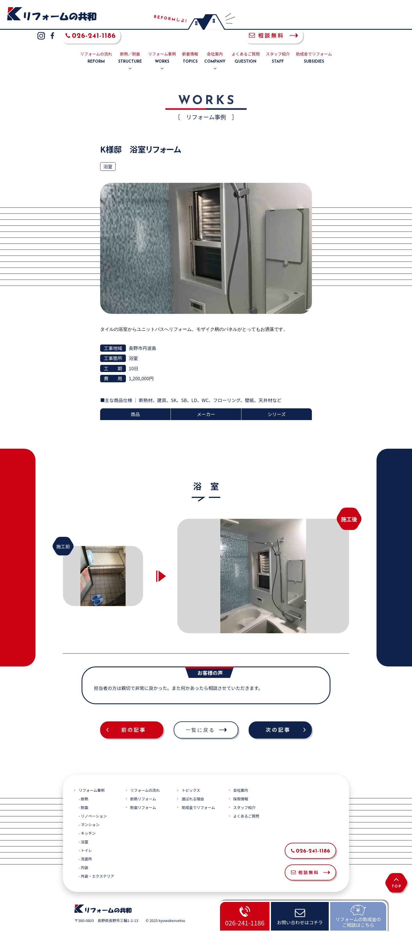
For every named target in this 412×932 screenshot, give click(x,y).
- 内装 (83, 854)
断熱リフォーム (143, 785)
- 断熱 (83, 785)
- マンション (89, 811)
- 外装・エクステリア (96, 862)
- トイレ (85, 837)
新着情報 (190, 44)
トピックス (191, 776)
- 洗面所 (85, 845)
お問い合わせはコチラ (300, 922)
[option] (263, 562)
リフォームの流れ (96, 44)
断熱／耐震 (130, 44)
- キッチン (87, 819)
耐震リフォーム (143, 794)
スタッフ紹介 (278, 44)
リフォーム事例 (162, 44)
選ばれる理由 (193, 785)
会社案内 (214, 44)
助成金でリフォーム (314, 44)
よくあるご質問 (245, 44)
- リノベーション (93, 802)
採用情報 (240, 785)
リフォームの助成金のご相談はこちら (358, 922)
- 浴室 (83, 828)
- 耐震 (83, 794)
